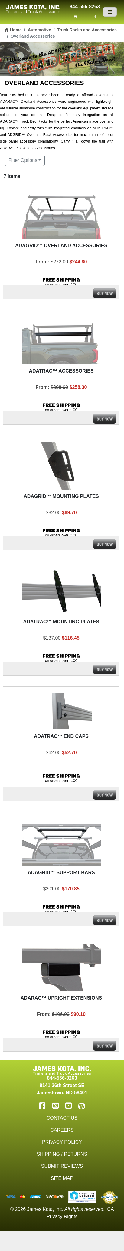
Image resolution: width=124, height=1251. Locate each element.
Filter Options (22, 160)
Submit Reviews (62, 1166)
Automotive (39, 29)
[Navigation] (110, 12)
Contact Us (62, 1117)
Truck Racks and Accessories (87, 29)
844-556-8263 (85, 6)
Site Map (62, 1178)
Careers (61, 1130)
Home (13, 29)
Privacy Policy (62, 1142)
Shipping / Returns (62, 1154)
